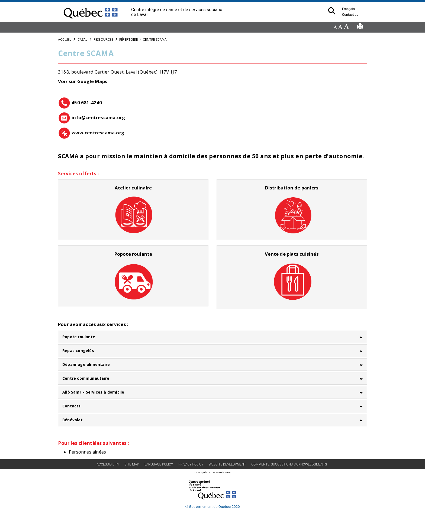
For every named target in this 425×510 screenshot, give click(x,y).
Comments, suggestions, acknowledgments (289, 464)
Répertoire (128, 39)
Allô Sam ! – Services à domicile (93, 392)
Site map (132, 464)
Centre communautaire (85, 378)
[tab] (212, 337)
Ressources (103, 39)
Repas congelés (78, 350)
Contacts (71, 405)
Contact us (352, 15)
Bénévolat (72, 419)
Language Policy (158, 464)
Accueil (64, 39)
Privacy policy (190, 464)
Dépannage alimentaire (86, 364)
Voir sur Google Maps (82, 81)
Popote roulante (78, 336)
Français (348, 9)
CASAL (83, 39)
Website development (227, 464)
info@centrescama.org (98, 117)
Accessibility (108, 464)
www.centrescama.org (98, 132)
